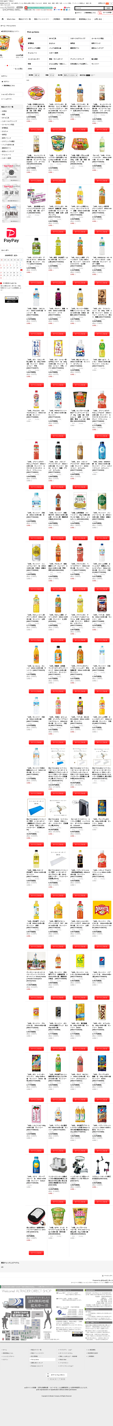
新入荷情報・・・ (36, 1356)
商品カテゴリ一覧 (36, 1349)
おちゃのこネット (107, 1280)
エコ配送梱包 (91, 1349)
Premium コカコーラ (37, 1366)
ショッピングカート (8, 1356)
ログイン (79, 12)
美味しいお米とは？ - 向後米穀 (68, 1356)
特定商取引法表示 (93, 1353)
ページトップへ (108, 1275)
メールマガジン (63, 1362)
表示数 (31, 75)
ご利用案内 (91, 1356)
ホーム (5, 1349)
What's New (62, 1359)
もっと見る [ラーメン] (18, 69)
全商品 (4, 111)
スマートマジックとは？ (66, 1366)
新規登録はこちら (91, 12)
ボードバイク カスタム (66, 1353)
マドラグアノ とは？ (65, 1349)
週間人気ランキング (37, 1362)
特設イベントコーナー (37, 1353)
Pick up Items (35, 1359)
